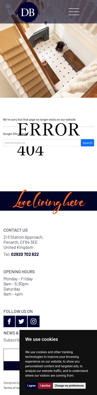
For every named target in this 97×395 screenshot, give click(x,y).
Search (88, 143)
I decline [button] (45, 385)
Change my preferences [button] (69, 385)
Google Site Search (15, 134)
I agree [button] (31, 385)
